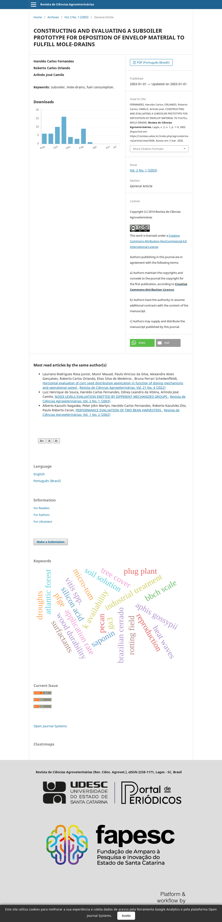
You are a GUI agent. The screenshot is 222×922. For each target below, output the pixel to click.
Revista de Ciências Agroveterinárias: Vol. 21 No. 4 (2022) (122, 387)
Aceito (126, 915)
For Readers (42, 508)
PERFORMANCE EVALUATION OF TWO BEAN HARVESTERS (119, 410)
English (39, 474)
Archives (53, 17)
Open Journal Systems (50, 726)
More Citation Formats (148, 149)
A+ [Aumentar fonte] (42, 441)
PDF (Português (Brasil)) (153, 62)
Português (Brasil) (47, 481)
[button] (142, 343)
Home (38, 17)
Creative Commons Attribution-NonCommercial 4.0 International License (158, 241)
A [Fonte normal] (49, 441)
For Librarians (43, 521)
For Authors (42, 515)
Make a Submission (51, 542)
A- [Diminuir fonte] (56, 441)
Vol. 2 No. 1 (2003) (76, 17)
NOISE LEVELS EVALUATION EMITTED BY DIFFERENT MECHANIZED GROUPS (111, 396)
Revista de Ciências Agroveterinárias (67, 4)
